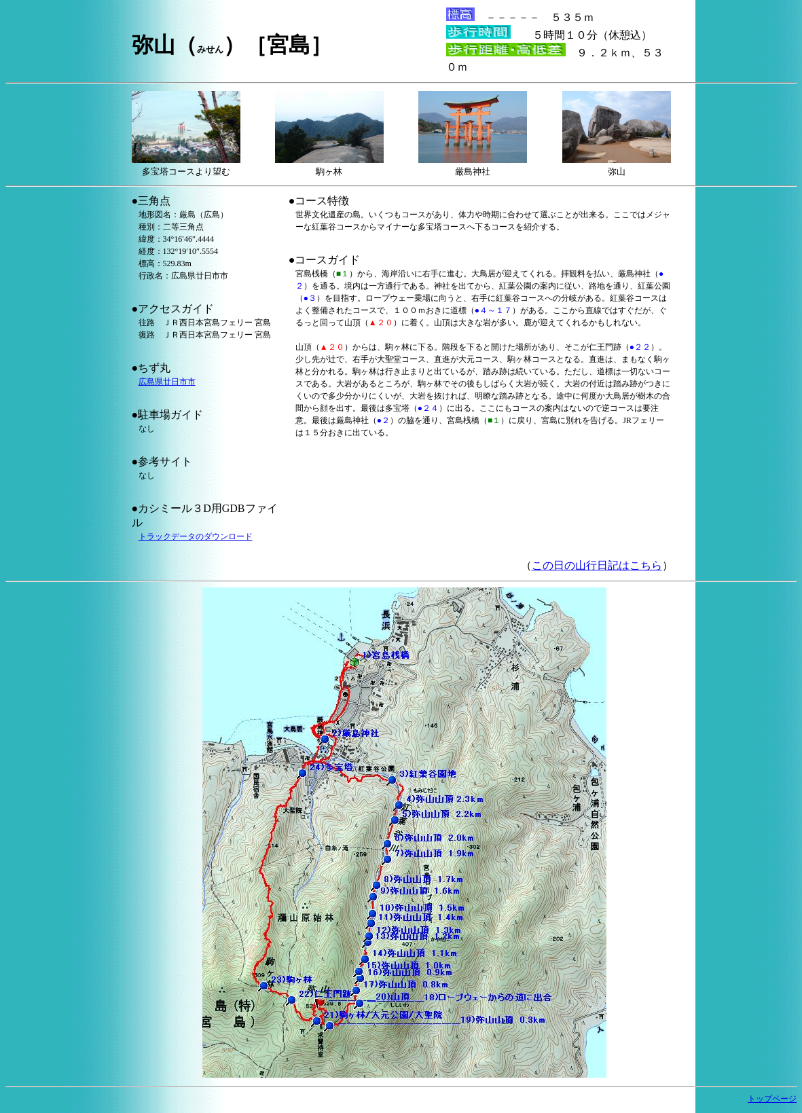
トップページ (772, 1098)
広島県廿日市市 (167, 381)
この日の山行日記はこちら (597, 565)
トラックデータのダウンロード (196, 536)
